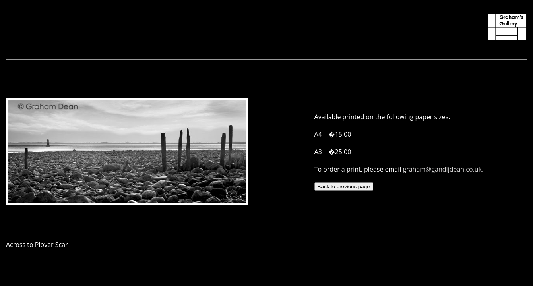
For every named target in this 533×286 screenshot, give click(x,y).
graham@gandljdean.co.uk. (443, 169)
